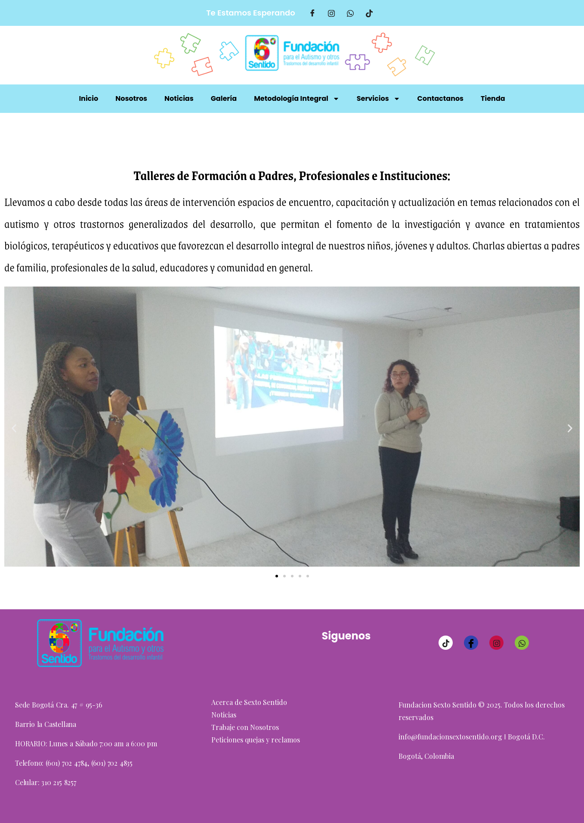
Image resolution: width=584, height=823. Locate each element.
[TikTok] (369, 12)
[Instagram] (496, 643)
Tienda (493, 98)
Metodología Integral (297, 98)
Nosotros (131, 98)
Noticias (179, 98)
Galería (224, 98)
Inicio (88, 98)
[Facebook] (312, 12)
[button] (14, 428)
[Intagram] (331, 12)
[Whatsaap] (350, 12)
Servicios (378, 98)
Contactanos (440, 98)
